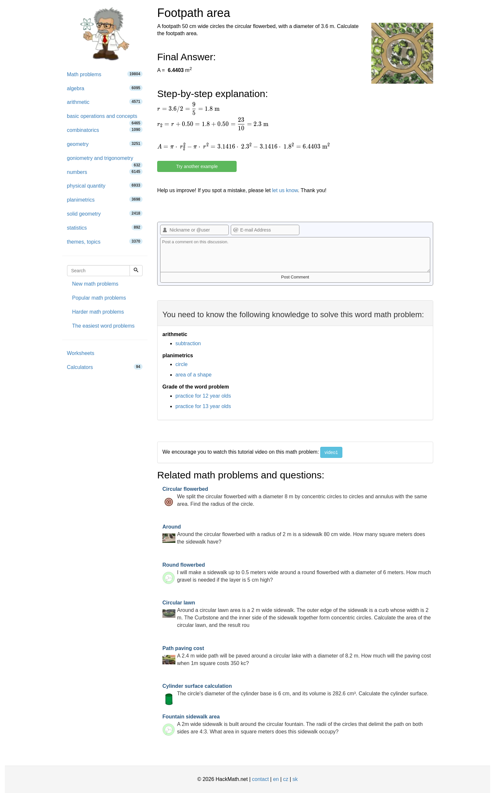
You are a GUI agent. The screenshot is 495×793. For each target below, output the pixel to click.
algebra (105, 88)
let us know (285, 190)
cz (285, 779)
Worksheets (80, 353)
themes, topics (105, 241)
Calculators (105, 367)
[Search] (136, 270)
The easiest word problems (103, 326)
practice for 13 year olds (203, 406)
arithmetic (105, 102)
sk (295, 779)
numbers (105, 172)
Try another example (197, 166)
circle (181, 364)
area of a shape (193, 374)
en (276, 779)
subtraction (188, 343)
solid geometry (105, 213)
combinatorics (105, 130)
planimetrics (105, 199)
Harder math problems (98, 312)
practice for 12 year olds (203, 396)
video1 (331, 452)
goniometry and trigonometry (105, 160)
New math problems (95, 284)
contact (260, 779)
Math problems (105, 74)
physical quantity (105, 185)
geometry (105, 144)
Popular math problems (99, 298)
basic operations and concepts (105, 118)
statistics (105, 227)
